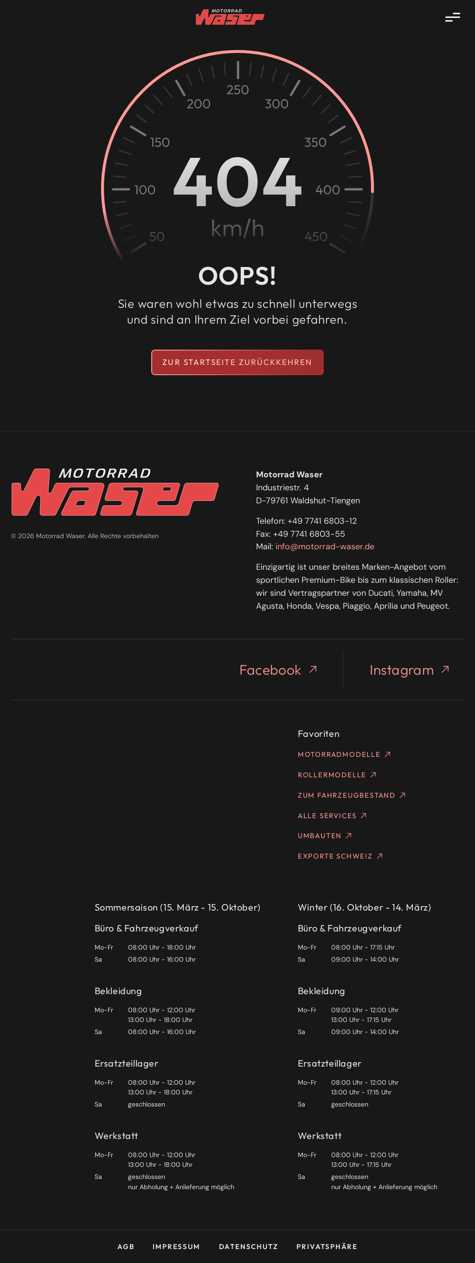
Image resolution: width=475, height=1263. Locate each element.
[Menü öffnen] (452, 17)
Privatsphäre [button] (327, 1246)
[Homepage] (230, 17)
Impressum (176, 1246)
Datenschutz (248, 1246)
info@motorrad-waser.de (325, 546)
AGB (125, 1246)
